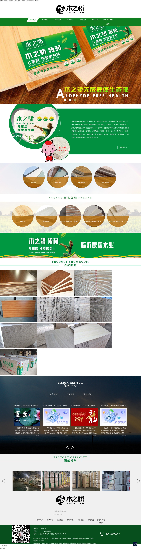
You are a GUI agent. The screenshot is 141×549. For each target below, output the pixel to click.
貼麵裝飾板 (66, 543)
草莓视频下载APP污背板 (55, 543)
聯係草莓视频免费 (101, 520)
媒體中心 (70, 520)
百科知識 (80, 520)
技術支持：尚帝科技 (38, 541)
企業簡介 (50, 520)
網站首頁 (40, 520)
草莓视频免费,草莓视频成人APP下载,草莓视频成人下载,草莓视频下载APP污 (19, 0)
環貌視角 (91, 520)
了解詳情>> (123, 147)
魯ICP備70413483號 (44, 538)
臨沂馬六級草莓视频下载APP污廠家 (86, 543)
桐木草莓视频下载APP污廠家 (41, 543)
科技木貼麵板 (73, 543)
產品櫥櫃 (60, 520)
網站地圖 (2, 548)
